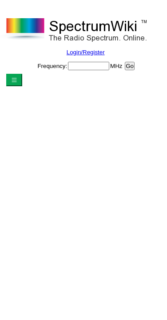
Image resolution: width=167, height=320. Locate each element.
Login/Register (86, 52)
